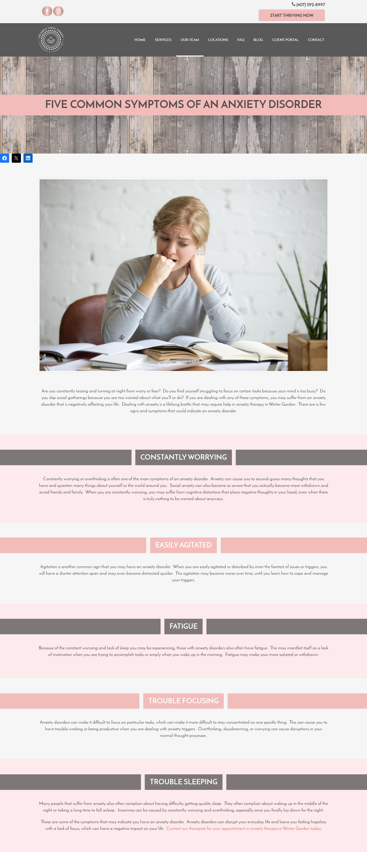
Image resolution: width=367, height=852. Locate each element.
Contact (316, 39)
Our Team (190, 39)
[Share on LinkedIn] (28, 158)
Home (140, 39)
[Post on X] (16, 158)
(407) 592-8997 (308, 4)
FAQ (240, 39)
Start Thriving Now (291, 15)
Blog (258, 39)
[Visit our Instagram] (58, 11)
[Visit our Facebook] (47, 11)
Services (163, 39)
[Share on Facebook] (4, 158)
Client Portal (285, 39)
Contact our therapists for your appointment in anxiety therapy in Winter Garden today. (244, 828)
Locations (218, 39)
